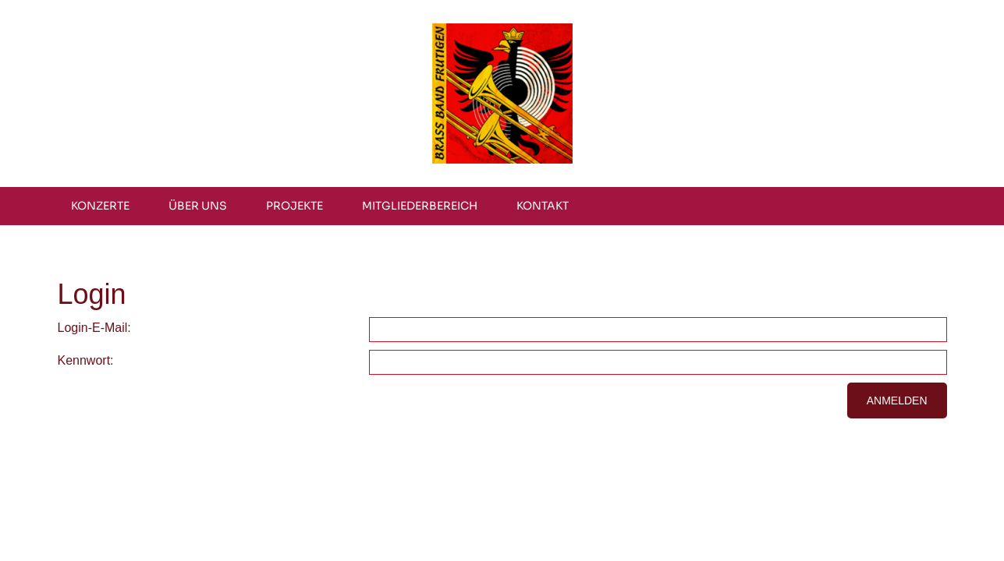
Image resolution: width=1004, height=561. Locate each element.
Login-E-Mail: (94, 327)
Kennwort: (86, 360)
